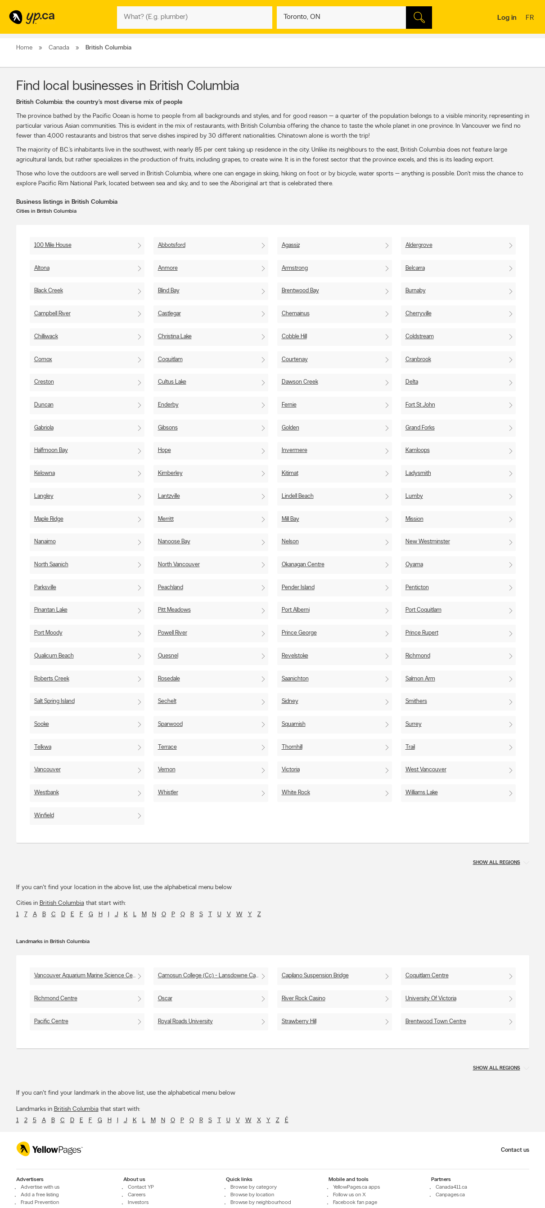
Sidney (290, 701)
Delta (411, 382)
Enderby (168, 405)
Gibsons (168, 428)
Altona (42, 268)
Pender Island (298, 588)
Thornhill (292, 747)
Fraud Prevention (40, 1202)
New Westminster (427, 542)
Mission (414, 519)
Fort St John (420, 405)
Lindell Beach (298, 496)
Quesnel (168, 656)
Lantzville (169, 496)
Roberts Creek (51, 679)
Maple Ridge (48, 519)
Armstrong (295, 268)
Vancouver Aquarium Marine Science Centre (88, 976)
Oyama (414, 565)
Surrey (413, 724)
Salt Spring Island (54, 701)
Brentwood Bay (300, 291)
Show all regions (496, 862)
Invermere (294, 450)
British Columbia (62, 903)
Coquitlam (170, 359)
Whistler (168, 793)
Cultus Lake (172, 382)
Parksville (45, 588)
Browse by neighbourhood (260, 1202)
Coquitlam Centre (427, 976)
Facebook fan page (355, 1202)
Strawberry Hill (299, 1022)
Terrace (167, 747)
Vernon (167, 770)
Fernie (289, 405)
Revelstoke (295, 656)
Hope (164, 450)
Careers (136, 1195)
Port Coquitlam (423, 610)
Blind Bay (169, 291)
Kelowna (44, 473)
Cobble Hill (294, 337)
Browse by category (253, 1187)
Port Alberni (296, 610)
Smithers (416, 701)
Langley (44, 496)
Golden (290, 428)
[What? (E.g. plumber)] (194, 17)
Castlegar (169, 314)
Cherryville (418, 314)
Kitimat (290, 473)
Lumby (414, 496)
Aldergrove (418, 245)
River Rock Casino (303, 999)
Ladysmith (418, 473)
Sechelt (167, 701)
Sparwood (170, 724)
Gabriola (44, 428)
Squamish (294, 724)
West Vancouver (425, 770)
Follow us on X (349, 1195)
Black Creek (48, 291)
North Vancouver (179, 565)
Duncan (44, 405)
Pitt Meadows (174, 610)
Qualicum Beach (54, 656)
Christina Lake (175, 337)
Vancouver (47, 770)
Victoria (291, 770)
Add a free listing (40, 1195)
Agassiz (291, 245)
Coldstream (419, 337)
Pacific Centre (51, 1022)
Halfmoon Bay (51, 450)
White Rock (296, 793)
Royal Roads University (185, 1022)
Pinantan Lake (51, 610)
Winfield (44, 816)
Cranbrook (418, 359)
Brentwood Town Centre (435, 1022)
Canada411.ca (451, 1187)
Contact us (515, 1150)
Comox (43, 359)
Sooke (41, 724)
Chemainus (296, 314)
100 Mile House (53, 245)
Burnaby (415, 291)
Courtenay (295, 359)
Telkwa (42, 747)
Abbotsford (171, 245)
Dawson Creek (300, 382)
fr (531, 18)
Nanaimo (45, 542)
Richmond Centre (55, 999)
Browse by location (252, 1195)
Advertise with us (40, 1187)
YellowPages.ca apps (356, 1187)
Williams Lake (421, 793)
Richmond (417, 656)
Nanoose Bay (174, 542)
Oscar (165, 999)
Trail (410, 747)
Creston (44, 382)
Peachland (170, 588)
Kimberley (170, 473)
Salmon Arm (420, 679)
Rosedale (169, 679)
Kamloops (417, 450)
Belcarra (415, 268)
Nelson (290, 542)
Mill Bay (290, 519)
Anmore (168, 268)
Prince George (299, 633)
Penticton (417, 588)
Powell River (172, 633)
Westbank (46, 793)
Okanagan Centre (303, 565)
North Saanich (51, 565)
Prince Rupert (421, 633)
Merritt (166, 519)
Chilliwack (46, 337)
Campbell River (52, 314)
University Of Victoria (430, 999)
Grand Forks (420, 428)
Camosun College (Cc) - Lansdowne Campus (213, 976)
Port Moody (48, 633)
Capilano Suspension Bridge (315, 976)
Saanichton (295, 679)
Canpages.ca (450, 1195)
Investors (138, 1202)
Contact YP (141, 1187)
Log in (507, 18)
